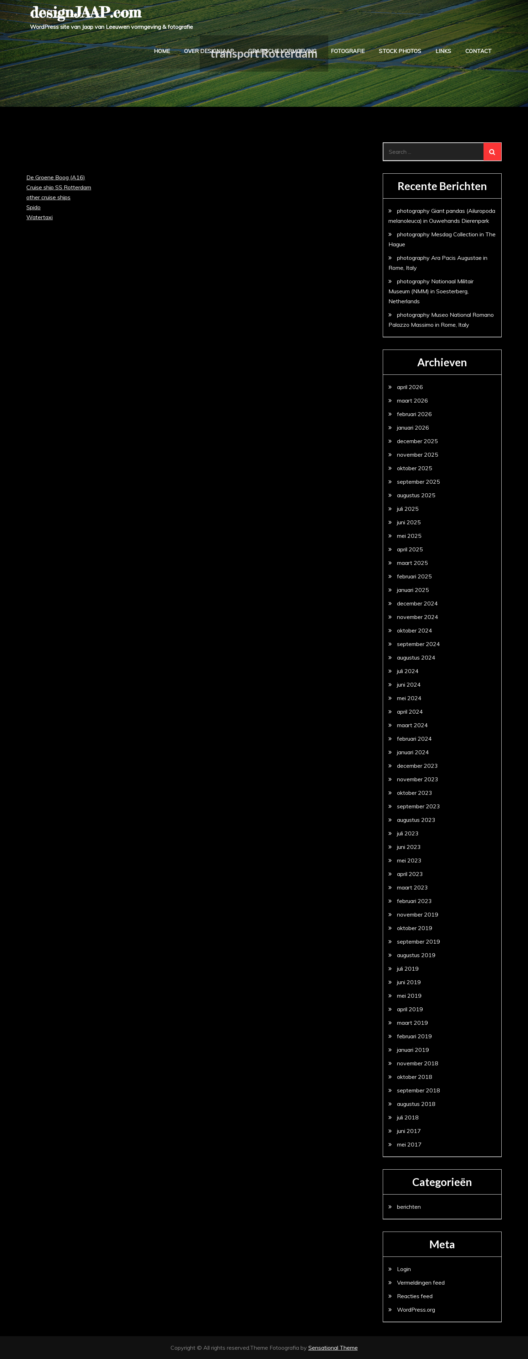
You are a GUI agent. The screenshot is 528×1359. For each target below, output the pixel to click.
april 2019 (410, 1009)
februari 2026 (414, 414)
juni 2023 (409, 846)
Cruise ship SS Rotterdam (58, 187)
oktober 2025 (414, 468)
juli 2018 (408, 1117)
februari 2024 (414, 738)
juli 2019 (408, 968)
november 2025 (417, 454)
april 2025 (410, 549)
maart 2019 (412, 1022)
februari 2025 (414, 576)
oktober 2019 (414, 928)
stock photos (400, 51)
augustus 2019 (416, 955)
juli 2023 (408, 833)
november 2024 (417, 616)
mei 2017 (409, 1144)
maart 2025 (412, 562)
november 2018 (417, 1063)
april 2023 (410, 873)
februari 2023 (414, 900)
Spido (33, 207)
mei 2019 (409, 995)
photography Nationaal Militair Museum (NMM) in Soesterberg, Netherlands (431, 291)
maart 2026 (412, 400)
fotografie (348, 51)
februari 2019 (414, 1036)
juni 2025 (409, 522)
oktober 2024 (414, 630)
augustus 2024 (416, 657)
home (162, 51)
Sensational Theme (333, 1347)
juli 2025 (408, 508)
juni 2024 (409, 684)
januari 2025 (413, 589)
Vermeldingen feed (421, 1282)
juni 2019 (409, 982)
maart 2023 (412, 887)
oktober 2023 (414, 792)
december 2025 (417, 441)
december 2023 (417, 765)
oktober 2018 (414, 1076)
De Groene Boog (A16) (55, 177)
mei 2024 (409, 698)
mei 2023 (409, 860)
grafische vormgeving (282, 51)
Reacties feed (415, 1296)
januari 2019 (413, 1049)
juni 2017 (409, 1130)
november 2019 (417, 914)
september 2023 (418, 806)
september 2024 (418, 643)
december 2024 (417, 603)
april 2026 (410, 386)
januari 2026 (413, 427)
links (443, 51)
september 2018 (418, 1090)
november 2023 (417, 779)
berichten (409, 1206)
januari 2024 (413, 752)
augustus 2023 (416, 819)
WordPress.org (416, 1309)
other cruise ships (48, 197)
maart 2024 (412, 725)
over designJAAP (209, 51)
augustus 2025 (416, 495)
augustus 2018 (416, 1103)
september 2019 (418, 941)
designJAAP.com (85, 12)
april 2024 (410, 711)
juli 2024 (408, 671)
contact (478, 51)
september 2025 (418, 481)
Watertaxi (39, 217)
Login (404, 1269)
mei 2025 (409, 535)
